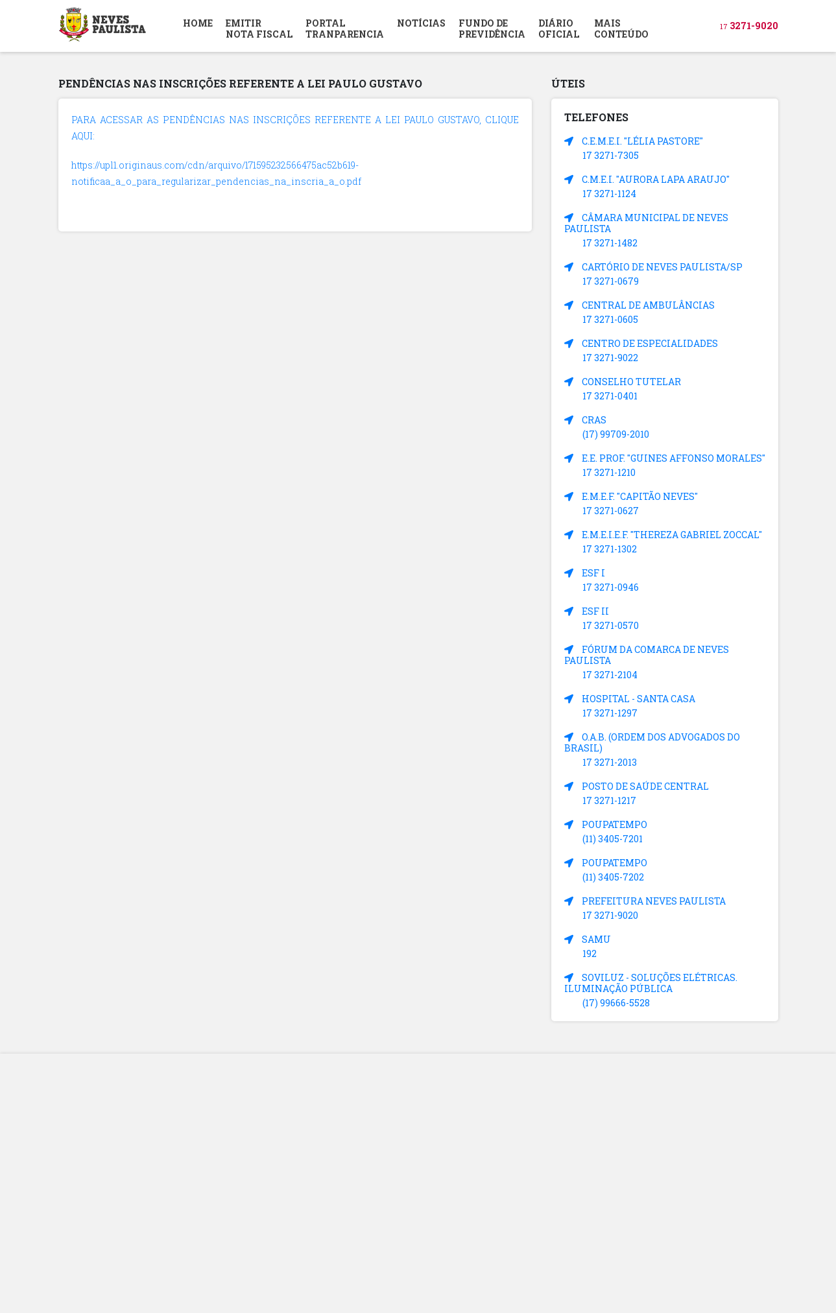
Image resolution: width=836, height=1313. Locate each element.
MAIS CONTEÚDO (621, 29)
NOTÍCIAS (421, 23)
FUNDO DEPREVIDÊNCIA (492, 29)
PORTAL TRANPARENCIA (344, 29)
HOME (198, 23)
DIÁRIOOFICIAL (558, 29)
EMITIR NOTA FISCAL (259, 29)
